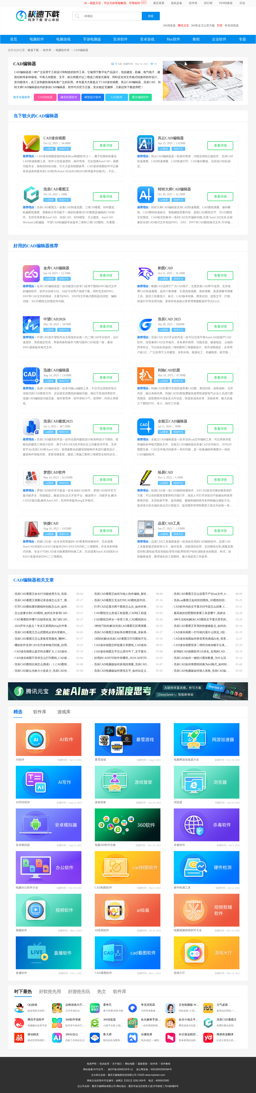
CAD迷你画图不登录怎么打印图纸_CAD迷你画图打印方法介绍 (53, 657)
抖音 (220, 25)
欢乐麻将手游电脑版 (153, 1019)
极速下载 (33, 50)
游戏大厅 (179, 972)
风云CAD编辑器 (171, 138)
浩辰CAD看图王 (56, 189)
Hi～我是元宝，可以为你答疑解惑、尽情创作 (112, 3)
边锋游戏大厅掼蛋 (76, 1004)
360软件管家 (73, 1019)
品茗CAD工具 (169, 523)
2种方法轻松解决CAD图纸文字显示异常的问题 (203, 619)
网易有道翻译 (225, 1034)
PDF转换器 (226, 3)
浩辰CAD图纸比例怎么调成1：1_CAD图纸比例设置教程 (49, 664)
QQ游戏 (32, 1004)
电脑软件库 (63, 50)
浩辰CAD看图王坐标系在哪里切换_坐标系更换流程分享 (128, 632)
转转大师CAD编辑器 (174, 189)
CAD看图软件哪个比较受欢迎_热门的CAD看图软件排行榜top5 (53, 619)
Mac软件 (173, 39)
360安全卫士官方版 (203, 25)
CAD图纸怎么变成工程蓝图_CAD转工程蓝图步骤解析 (127, 613)
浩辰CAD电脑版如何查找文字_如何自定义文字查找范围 (128, 670)
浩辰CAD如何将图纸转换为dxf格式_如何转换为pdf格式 (208, 664)
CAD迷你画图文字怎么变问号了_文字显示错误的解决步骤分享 (133, 651)
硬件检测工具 (182, 887)
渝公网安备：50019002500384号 (154, 1069)
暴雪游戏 (100, 759)
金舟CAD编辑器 (56, 268)
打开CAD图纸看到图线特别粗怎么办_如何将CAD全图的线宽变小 (55, 606)
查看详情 (106, 145)
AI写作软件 (23, 802)
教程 (196, 39)
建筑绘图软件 (69, 97)
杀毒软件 (179, 844)
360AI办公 (71, 1034)
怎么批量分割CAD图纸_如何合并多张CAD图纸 (44, 613)
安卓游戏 (147, 39)
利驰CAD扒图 (169, 370)
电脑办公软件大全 (27, 887)
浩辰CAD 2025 (169, 319)
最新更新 (142, 1063)
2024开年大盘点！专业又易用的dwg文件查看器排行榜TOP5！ (52, 625)
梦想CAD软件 (54, 472)
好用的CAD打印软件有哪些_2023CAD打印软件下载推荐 (128, 657)
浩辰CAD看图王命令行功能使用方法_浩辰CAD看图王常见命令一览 (56, 593)
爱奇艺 (107, 1004)
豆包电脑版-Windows (191, 1004)
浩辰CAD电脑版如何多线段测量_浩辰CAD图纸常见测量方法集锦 (134, 664)
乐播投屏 (146, 1034)
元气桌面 (222, 1004)
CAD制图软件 (103, 887)
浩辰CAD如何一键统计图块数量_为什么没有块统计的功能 (210, 657)
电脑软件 (37, 39)
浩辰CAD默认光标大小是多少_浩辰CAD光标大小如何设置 (51, 670)
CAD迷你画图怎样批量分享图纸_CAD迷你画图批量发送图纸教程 (134, 645)
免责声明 (91, 1063)
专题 (242, 39)
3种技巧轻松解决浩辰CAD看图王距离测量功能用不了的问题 (131, 625)
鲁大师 (107, 1034)
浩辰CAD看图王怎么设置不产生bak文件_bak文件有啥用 (208, 593)
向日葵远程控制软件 (191, 1034)
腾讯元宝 (183, 25)
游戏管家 (100, 802)
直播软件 (21, 972)
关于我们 (117, 1063)
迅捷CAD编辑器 (56, 370)
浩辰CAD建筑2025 (58, 421)
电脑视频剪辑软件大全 (188, 930)
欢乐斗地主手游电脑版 (191, 1019)
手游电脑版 (92, 39)
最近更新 (158, 3)
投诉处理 (104, 1063)
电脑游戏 (63, 39)
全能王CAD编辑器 (172, 421)
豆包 (242, 3)
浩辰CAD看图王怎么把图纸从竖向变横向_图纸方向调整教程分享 (55, 632)
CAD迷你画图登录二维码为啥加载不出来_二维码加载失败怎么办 (214, 645)
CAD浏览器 (45, 97)
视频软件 (21, 930)
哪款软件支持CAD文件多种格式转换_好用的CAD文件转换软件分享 (56, 645)
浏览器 (178, 802)
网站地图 (130, 1063)
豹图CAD (165, 268)
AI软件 (20, 759)
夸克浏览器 (232, 25)
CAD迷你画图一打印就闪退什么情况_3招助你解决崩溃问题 (210, 632)
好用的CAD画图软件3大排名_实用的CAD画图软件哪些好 (209, 651)
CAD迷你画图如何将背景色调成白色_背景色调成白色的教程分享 (214, 638)
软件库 (193, 3)
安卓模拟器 (23, 844)
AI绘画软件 (102, 930)
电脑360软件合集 (105, 844)
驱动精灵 (33, 1034)
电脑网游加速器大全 (186, 759)
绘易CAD (165, 472)
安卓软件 (120, 39)
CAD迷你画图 (54, 138)
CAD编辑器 (81, 50)
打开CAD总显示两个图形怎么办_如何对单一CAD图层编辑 (130, 606)
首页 (13, 39)
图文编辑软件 (140, 97)
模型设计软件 (92, 97)
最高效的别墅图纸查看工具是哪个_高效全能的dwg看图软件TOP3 (214, 613)
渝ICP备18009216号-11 (120, 1069)
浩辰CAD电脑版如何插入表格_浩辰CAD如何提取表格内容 (210, 670)
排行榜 (208, 3)
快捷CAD (50, 523)
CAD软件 (116, 97)
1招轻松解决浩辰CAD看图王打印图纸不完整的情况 (126, 638)
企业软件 (219, 39)
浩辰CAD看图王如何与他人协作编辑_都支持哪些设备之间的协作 (134, 593)
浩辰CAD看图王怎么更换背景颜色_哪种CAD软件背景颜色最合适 (55, 638)
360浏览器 (169, 25)
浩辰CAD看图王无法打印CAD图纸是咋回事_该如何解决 (128, 600)
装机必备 (176, 3)
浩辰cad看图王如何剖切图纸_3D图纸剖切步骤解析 (205, 600)
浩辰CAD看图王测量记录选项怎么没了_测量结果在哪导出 (50, 600)
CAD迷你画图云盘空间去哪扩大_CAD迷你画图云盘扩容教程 (52, 651)
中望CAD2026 (54, 319)
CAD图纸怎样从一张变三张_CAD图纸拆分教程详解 (126, 619)
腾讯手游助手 (36, 1019)
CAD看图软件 (103, 972)
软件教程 (165, 1063)
